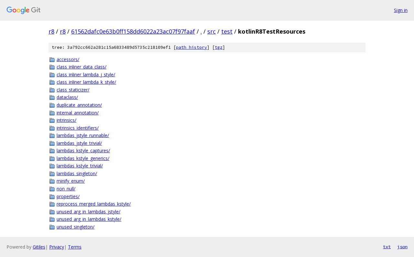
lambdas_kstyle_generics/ (83, 158)
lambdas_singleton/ (77, 173)
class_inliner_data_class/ (81, 67)
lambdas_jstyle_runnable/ (83, 135)
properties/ (68, 196)
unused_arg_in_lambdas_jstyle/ (88, 212)
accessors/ (68, 59)
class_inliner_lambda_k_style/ (86, 82)
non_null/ (66, 189)
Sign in (401, 10)
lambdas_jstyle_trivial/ (79, 143)
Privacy (56, 247)
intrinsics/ (66, 120)
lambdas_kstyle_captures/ (83, 150)
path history (191, 47)
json (402, 247)
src (211, 31)
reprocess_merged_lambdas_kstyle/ (94, 204)
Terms (75, 247)
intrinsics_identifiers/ (78, 128)
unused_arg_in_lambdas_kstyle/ (89, 219)
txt (387, 247)
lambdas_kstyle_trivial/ (80, 166)
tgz (219, 47)
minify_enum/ (71, 181)
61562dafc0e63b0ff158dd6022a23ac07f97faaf (133, 31)
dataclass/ (67, 97)
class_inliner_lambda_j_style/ (86, 74)
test (227, 31)
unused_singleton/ (75, 227)
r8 (51, 31)
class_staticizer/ (73, 90)
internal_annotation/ (78, 113)
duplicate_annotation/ (79, 105)
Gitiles (39, 247)
